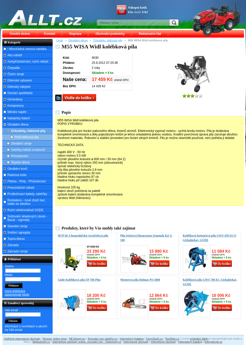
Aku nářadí (15, 55)
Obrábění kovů (17, 168)
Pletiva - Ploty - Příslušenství (27, 181)
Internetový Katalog (132, 338)
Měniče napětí (17, 112)
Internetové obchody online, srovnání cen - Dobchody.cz (86, 341)
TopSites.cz (172, 338)
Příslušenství (19, 156)
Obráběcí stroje (21, 143)
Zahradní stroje (18, 251)
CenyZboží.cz (154, 338)
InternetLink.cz (213, 341)
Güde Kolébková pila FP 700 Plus (79, 279)
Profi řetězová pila (27, 137)
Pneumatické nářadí (21, 187)
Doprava (75, 34)
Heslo (9, 275)
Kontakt (49, 34)
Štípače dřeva (20, 162)
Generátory (15, 99)
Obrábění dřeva (77, 40)
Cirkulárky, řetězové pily (107, 40)
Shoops (47, 338)
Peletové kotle (17, 175)
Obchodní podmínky (110, 34)
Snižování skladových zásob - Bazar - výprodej (27, 218)
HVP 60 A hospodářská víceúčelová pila (83, 235)
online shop (60, 338)
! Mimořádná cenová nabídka (27, 49)
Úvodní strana (20, 34)
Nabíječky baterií (19, 118)
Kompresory (16, 105)
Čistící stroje (16, 74)
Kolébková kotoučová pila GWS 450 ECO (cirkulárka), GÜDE (209, 238)
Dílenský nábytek (19, 87)
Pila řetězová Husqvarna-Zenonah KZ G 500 (146, 238)
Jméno (9, 266)
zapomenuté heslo (17, 294)
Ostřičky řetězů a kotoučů (28, 150)
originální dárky (199, 338)
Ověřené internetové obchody (22, 338)
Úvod (59, 40)
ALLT (45, 17)
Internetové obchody (136, 341)
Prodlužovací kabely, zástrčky (27, 194)
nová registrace (15, 291)
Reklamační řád (150, 34)
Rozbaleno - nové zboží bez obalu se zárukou (26, 202)
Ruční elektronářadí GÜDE (26, 210)
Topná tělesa (16, 239)
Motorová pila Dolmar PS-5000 (140, 279)
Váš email (11, 310)
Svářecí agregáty (19, 232)
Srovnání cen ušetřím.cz (103, 338)
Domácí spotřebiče (20, 93)
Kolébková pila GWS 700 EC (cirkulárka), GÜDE (210, 282)
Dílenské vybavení (20, 80)
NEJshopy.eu (77, 338)
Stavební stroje (18, 226)
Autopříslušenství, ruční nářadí (28, 61)
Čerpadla (14, 68)
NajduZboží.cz (41, 341)
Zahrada (13, 245)
